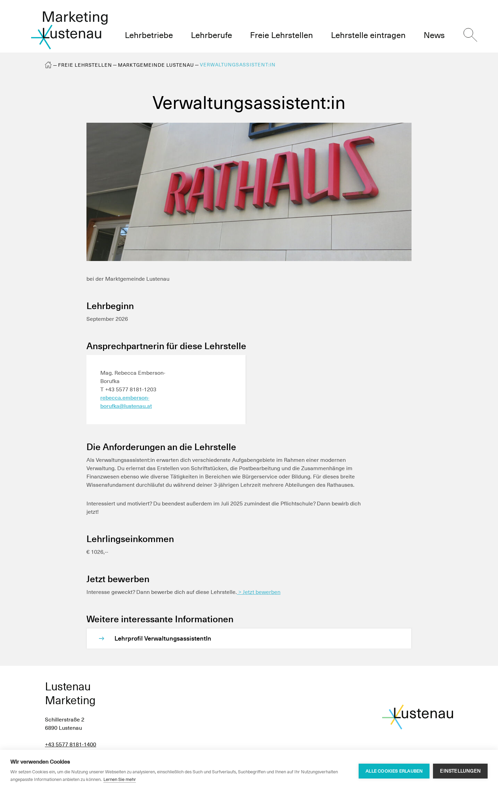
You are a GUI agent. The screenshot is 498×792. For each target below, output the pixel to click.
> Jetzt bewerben (258, 592)
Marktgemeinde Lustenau (156, 65)
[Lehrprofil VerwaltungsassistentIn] (256, 638)
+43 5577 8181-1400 (70, 744)
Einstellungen (460, 771)
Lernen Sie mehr (119, 779)
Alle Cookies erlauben (394, 771)
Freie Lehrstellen (85, 65)
